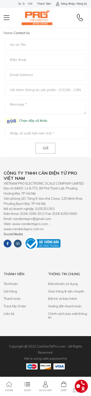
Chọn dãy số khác (33, 120)
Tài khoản (11, 284)
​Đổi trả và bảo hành (62, 299)
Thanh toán (44, 3)
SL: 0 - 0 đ (25, 3)
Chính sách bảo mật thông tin (67, 316)
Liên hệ (9, 314)
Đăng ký (82, 3)
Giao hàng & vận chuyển (66, 291)
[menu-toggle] (6, 18)
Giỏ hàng (10, 291)
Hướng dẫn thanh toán (65, 306)
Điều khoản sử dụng (63, 284)
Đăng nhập (65, 4)
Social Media (13, 234)
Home (8, 33)
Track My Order (15, 306)
